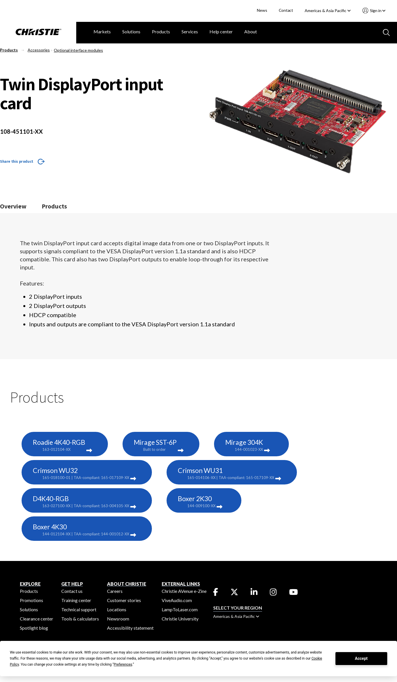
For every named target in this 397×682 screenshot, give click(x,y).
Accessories (39, 49)
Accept (361, 658)
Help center (221, 31)
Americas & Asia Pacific (328, 10)
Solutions (131, 31)
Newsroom (118, 618)
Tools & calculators (80, 618)
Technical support (78, 609)
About (250, 31)
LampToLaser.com (180, 609)
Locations (116, 609)
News (262, 10)
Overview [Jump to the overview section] (13, 206)
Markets (102, 31)
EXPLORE (30, 584)
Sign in (377, 10)
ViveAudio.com (177, 600)
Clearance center (36, 618)
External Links (181, 584)
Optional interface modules (78, 50)
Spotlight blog (34, 628)
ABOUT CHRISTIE (126, 584)
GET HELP (72, 584)
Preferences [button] (123, 664)
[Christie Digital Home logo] (38, 32)
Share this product (16, 161)
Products (161, 31)
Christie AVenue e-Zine (184, 591)
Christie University (180, 618)
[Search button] (385, 31)
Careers (115, 591)
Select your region (237, 607)
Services (190, 31)
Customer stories (124, 600)
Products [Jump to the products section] (54, 206)
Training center (76, 600)
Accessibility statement (130, 628)
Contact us (72, 591)
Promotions (31, 600)
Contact (286, 10)
